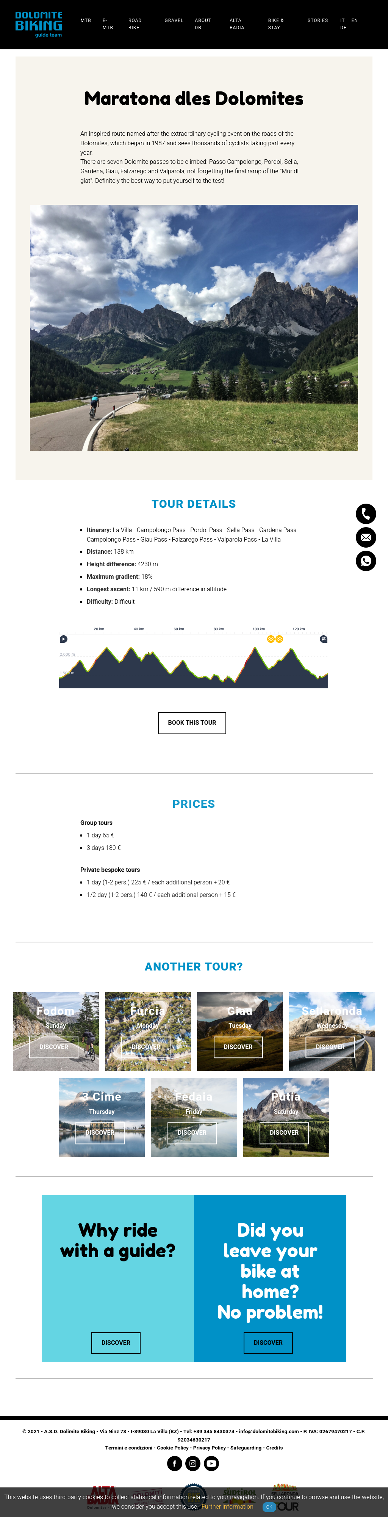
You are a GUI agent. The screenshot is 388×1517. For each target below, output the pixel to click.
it (342, 20)
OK (269, 1507)
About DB (203, 24)
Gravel (173, 20)
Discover (53, 1047)
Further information (227, 1506)
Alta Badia (237, 24)
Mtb (86, 20)
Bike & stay (276, 24)
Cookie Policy (172, 1448)
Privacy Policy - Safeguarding (227, 1448)
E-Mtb (108, 24)
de (343, 27)
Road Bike (135, 24)
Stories (318, 20)
